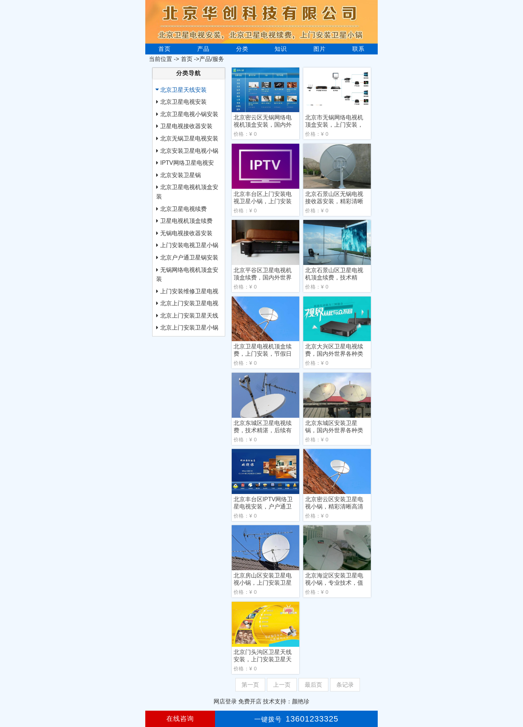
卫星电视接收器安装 (186, 126)
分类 (242, 49)
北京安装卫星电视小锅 (189, 151)
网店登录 (225, 701)
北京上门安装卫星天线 (189, 316)
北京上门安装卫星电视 (189, 303)
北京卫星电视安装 (183, 102)
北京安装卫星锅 (180, 175)
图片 (319, 49)
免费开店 (250, 701)
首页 (164, 49)
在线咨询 (180, 718)
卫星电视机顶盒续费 (186, 221)
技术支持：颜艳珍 (286, 701)
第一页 (250, 685)
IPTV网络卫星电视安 (187, 163)
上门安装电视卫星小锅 (189, 245)
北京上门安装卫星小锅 (189, 327)
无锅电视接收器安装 (186, 233)
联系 (358, 49)
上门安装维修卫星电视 (189, 291)
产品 (203, 49)
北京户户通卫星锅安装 (189, 257)
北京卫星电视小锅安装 (189, 114)
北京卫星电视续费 (183, 209)
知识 (281, 49)
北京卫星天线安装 (183, 90)
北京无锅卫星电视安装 (189, 138)
